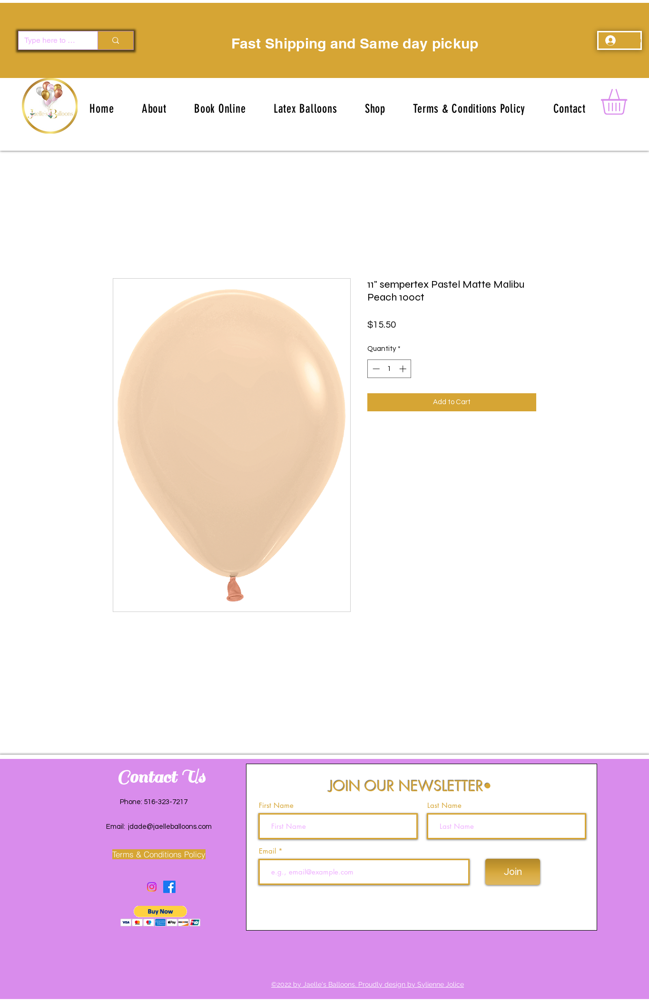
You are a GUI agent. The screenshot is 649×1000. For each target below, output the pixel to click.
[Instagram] (152, 887)
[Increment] (403, 369)
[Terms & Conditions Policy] (159, 854)
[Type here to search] (51, 40)
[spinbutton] (389, 369)
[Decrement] (375, 369)
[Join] (512, 872)
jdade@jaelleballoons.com (170, 826)
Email (268, 850)
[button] (305, 108)
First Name (276, 805)
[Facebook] (169, 887)
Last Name (444, 805)
